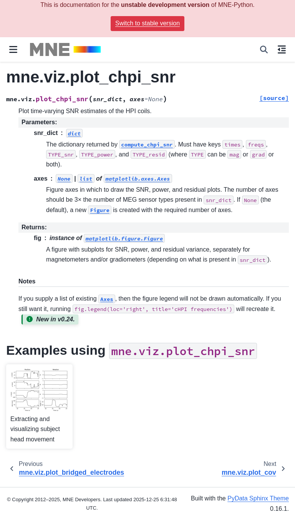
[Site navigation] (13, 49)
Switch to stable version (147, 23)
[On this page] (282, 49)
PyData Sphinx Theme (258, 498)
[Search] (263, 49)
